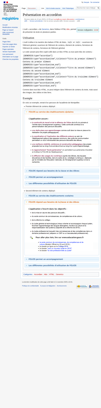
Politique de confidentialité (30, 284)
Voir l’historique (69, 8)
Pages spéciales (8, 49)
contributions (79, 19)
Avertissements (62, 284)
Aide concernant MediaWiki (8, 33)
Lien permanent (7, 54)
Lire (44, 8)
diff (26, 21)
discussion (70, 19)
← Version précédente (35, 21)
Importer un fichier (8, 47)
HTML (51, 273)
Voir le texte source (54, 8)
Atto (68, 29)
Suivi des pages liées (9, 44)
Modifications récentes (10, 27)
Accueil (4, 25)
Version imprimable (9, 52)
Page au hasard (7, 30)
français (86, 2)
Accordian (38, 273)
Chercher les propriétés (10, 59)
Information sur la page (10, 57)
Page (24, 8)
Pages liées (6, 42)
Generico (45, 29)
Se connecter (94, 2)
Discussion (32, 8)
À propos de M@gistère (47, 284)
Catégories (28, 273)
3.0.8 (96, 30)
